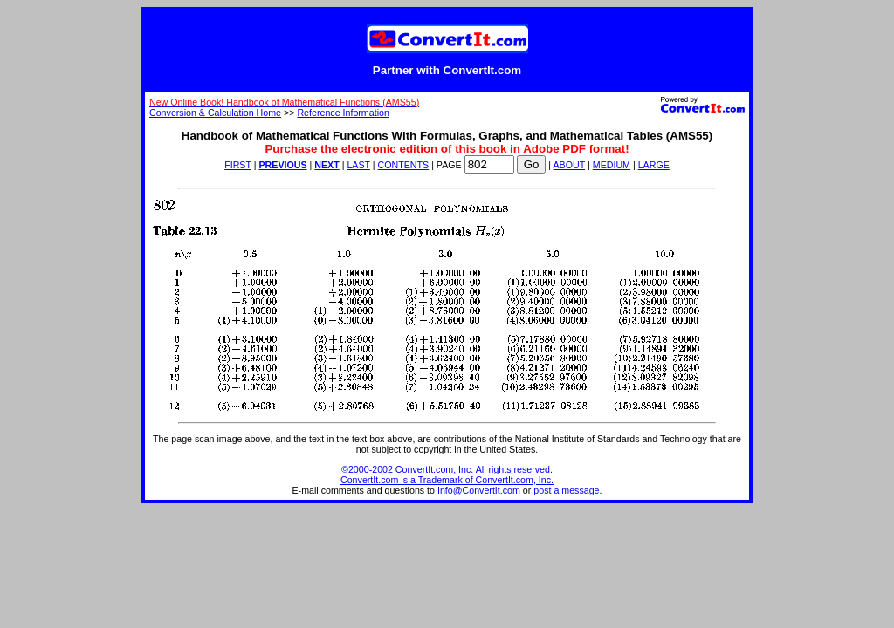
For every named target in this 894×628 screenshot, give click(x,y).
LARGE (654, 165)
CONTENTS (404, 165)
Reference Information (343, 112)
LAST (358, 165)
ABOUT (570, 165)
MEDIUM (611, 165)
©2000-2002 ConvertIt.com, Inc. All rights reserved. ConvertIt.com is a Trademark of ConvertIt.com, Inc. (447, 474)
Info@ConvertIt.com (478, 490)
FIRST (237, 165)
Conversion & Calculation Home (215, 112)
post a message (566, 490)
